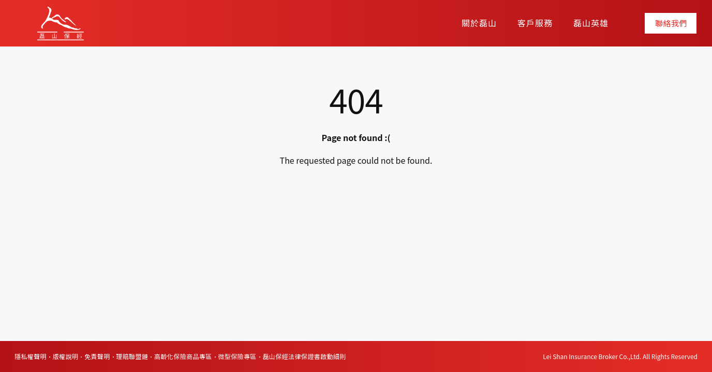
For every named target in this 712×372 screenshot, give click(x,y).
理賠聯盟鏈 (132, 356)
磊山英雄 (591, 23)
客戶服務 (535, 23)
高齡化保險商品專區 (183, 356)
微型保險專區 (237, 356)
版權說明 (66, 356)
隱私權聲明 (30, 356)
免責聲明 (97, 356)
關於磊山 (479, 23)
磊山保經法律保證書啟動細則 (304, 356)
